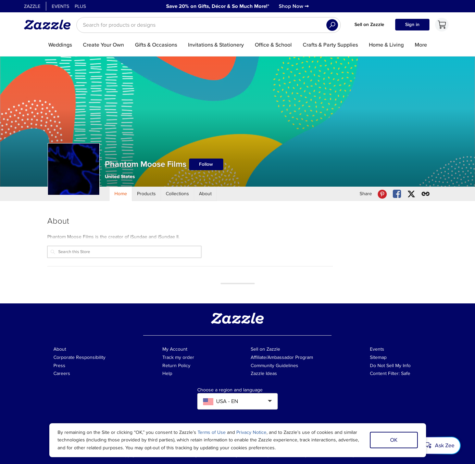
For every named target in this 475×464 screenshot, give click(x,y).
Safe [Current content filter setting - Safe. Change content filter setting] (405, 373)
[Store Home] (121, 194)
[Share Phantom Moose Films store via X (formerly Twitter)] (411, 194)
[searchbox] (208, 25)
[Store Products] (146, 194)
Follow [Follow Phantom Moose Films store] (206, 164)
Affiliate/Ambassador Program (282, 357)
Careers (61, 373)
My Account (174, 349)
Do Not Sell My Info (390, 365)
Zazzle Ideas (264, 373)
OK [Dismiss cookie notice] (394, 440)
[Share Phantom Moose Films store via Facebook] (396, 194)
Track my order (178, 357)
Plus (80, 6)
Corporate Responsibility (79, 357)
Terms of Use (212, 432)
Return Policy (176, 365)
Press (59, 365)
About (59, 349)
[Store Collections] (177, 194)
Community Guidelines (274, 365)
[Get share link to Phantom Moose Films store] (425, 194)
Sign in (412, 24)
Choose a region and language (230, 390)
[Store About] (205, 194)
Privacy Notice (251, 432)
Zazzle (32, 6)
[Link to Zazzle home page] (49, 24)
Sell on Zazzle (369, 24)
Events (60, 6)
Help (167, 373)
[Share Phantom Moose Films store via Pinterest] (382, 194)
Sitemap (378, 357)
